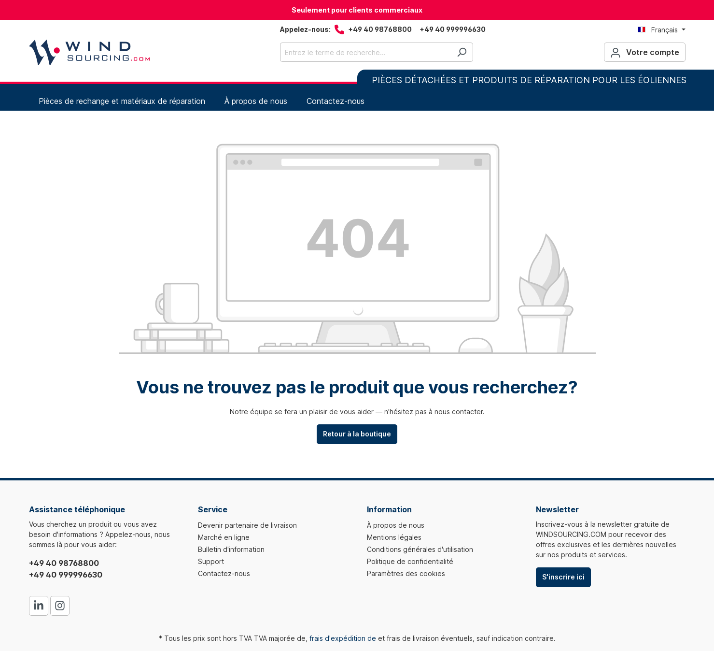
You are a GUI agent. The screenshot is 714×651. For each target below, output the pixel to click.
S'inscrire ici (563, 577)
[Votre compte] (645, 52)
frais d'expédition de (342, 638)
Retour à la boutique (357, 434)
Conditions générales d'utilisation (420, 549)
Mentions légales (394, 537)
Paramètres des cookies (406, 573)
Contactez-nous (224, 573)
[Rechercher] (461, 52)
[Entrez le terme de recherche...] (365, 52)
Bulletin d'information (231, 549)
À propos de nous (395, 525)
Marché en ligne (224, 537)
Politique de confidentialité (410, 561)
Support (211, 561)
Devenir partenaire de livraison (247, 525)
